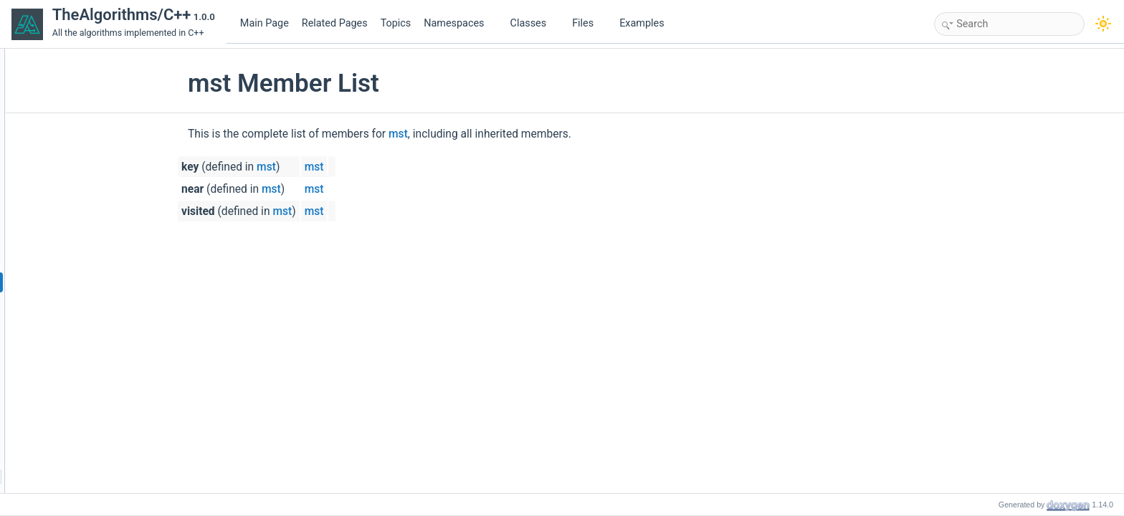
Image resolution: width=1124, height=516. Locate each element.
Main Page (264, 23)
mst (485, 134)
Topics (396, 23)
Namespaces (459, 23)
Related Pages (335, 23)
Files (588, 23)
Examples (641, 23)
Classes (534, 23)
